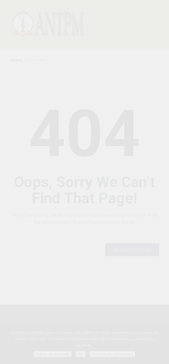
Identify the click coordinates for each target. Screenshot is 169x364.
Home (16, 60)
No (80, 354)
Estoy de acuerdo (53, 354)
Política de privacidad (112, 354)
